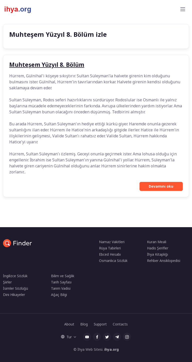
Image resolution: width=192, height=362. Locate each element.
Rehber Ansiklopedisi (163, 260)
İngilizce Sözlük (15, 275)
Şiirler (7, 282)
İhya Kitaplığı (157, 254)
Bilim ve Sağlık (62, 275)
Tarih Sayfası (61, 282)
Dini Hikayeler (14, 294)
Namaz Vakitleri (111, 241)
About (69, 324)
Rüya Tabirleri (110, 248)
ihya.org (111, 349)
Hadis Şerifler (157, 248)
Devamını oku (161, 186)
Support (100, 324)
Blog (84, 324)
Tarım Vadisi (60, 288)
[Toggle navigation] (182, 9)
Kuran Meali (156, 241)
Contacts (120, 324)
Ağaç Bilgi (59, 294)
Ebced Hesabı (110, 254)
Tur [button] (66, 336)
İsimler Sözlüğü (15, 288)
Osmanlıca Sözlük (113, 260)
